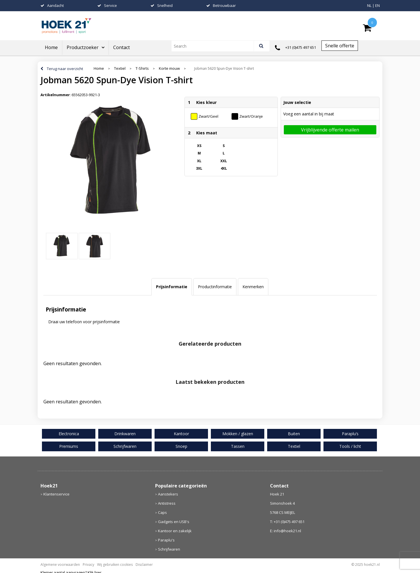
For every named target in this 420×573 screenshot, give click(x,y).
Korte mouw (169, 68)
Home (51, 47)
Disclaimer (144, 564)
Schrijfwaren (169, 549)
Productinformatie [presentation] (215, 286)
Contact (121, 47)
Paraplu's (166, 540)
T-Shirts (142, 68)
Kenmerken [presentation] (253, 286)
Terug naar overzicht (65, 68)
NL (369, 5)
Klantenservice (56, 494)
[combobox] (215, 45)
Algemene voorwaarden (60, 564)
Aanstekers (168, 494)
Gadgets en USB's (173, 521)
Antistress (167, 503)
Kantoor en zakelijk (175, 530)
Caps (162, 512)
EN (377, 5)
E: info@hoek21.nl (285, 530)
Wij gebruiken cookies (115, 564)
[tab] (171, 286)
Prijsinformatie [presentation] (171, 286)
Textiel (120, 68)
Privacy (88, 564)
